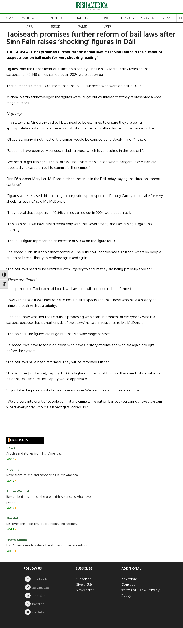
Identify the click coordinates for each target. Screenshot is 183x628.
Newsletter (85, 590)
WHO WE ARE (29, 19)
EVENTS (166, 18)
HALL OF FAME (82, 19)
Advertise (129, 579)
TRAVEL (147, 18)
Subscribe (83, 579)
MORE (10, 459)
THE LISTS (106, 19)
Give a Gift (84, 584)
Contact (128, 584)
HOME (8, 18)
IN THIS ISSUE (56, 19)
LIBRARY (128, 18)
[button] (181, 17)
